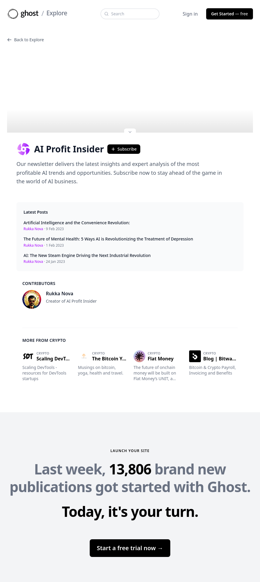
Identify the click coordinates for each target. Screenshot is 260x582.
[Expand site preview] (130, 132)
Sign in (190, 14)
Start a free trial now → (130, 548)
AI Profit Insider (60, 149)
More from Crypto (44, 340)
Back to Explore (25, 39)
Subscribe (123, 149)
